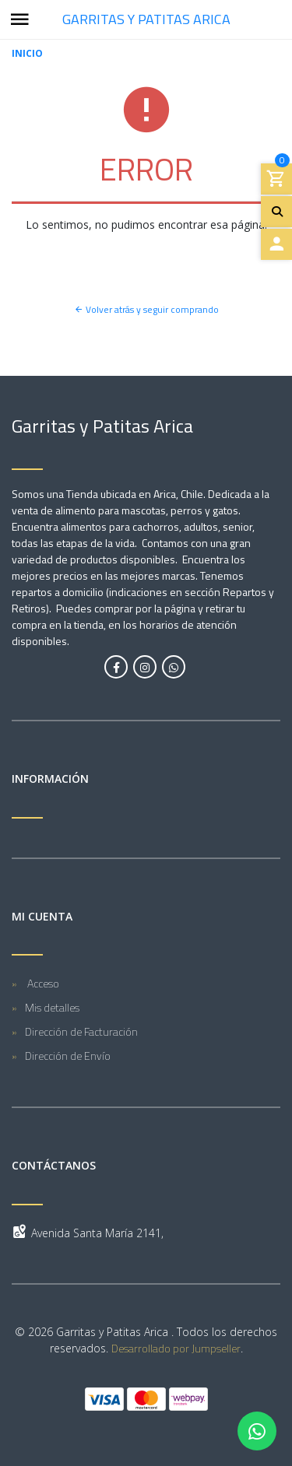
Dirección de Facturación (81, 1031)
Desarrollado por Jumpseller (176, 1348)
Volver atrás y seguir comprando (146, 309)
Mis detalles (52, 1007)
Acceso (42, 983)
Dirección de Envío (68, 1055)
